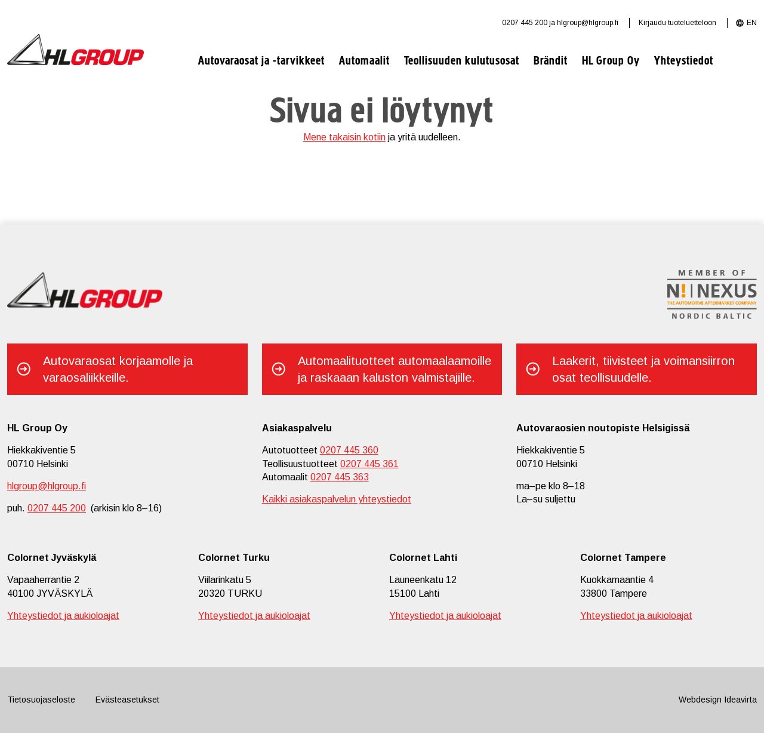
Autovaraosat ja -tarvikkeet (261, 62)
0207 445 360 (349, 450)
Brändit (551, 62)
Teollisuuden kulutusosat (461, 62)
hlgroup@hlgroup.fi (587, 23)
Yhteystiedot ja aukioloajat (63, 616)
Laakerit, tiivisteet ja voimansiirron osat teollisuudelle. (643, 369)
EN (752, 23)
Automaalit (364, 62)
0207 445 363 (339, 477)
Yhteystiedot (683, 62)
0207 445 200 (524, 23)
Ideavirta (740, 699)
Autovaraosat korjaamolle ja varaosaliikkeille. (118, 369)
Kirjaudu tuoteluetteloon (677, 23)
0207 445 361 (369, 464)
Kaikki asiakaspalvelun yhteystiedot (336, 499)
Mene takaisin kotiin (344, 137)
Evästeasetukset (127, 699)
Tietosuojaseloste (41, 699)
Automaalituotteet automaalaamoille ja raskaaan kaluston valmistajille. (394, 369)
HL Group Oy (611, 62)
